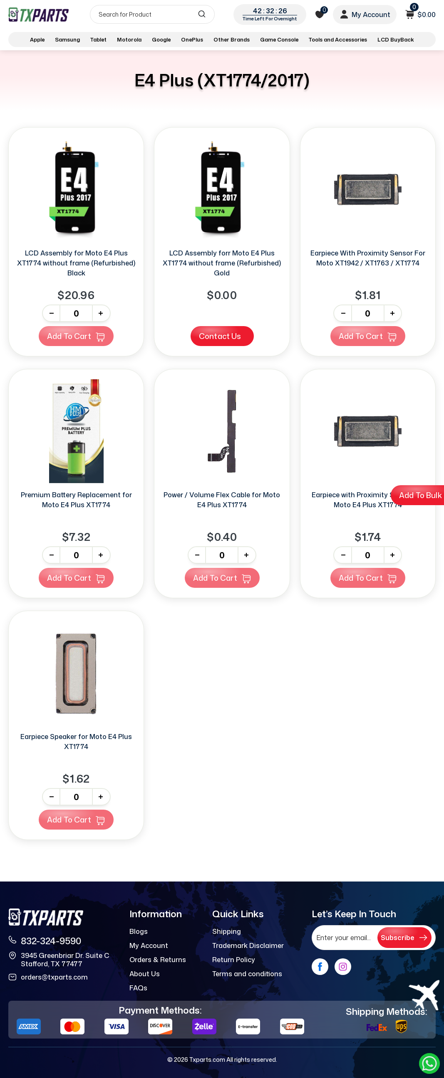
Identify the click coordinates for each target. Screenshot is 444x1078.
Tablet (98, 39)
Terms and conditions (247, 974)
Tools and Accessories (338, 39)
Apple (37, 39)
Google (161, 39)
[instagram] (343, 966)
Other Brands (231, 39)
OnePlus (192, 39)
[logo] (38, 14)
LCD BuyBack (395, 39)
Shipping (226, 931)
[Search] (152, 14)
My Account (148, 945)
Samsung (67, 39)
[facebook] (320, 966)
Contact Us (220, 336)
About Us (144, 974)
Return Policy (233, 959)
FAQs (138, 988)
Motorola (129, 39)
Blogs (138, 931)
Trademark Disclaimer (248, 945)
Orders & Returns (157, 959)
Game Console (279, 39)
